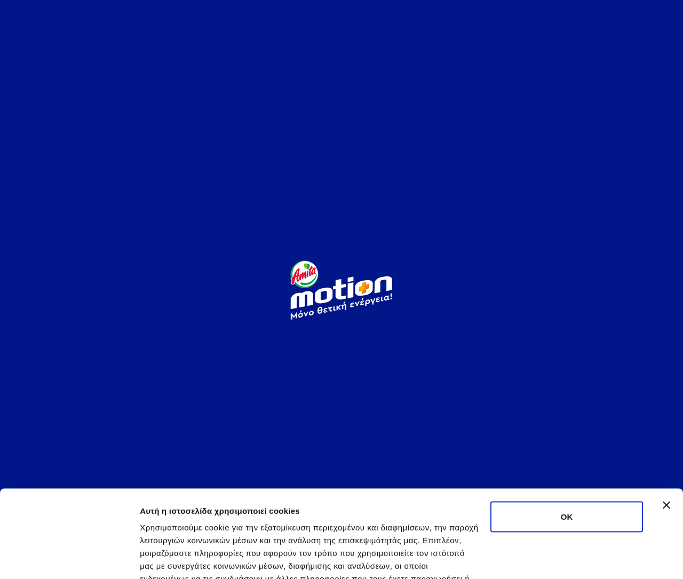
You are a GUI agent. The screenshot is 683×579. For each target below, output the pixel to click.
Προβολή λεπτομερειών (186, 557)
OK (567, 429)
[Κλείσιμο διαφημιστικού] (666, 418)
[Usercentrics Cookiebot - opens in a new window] (69, 558)
